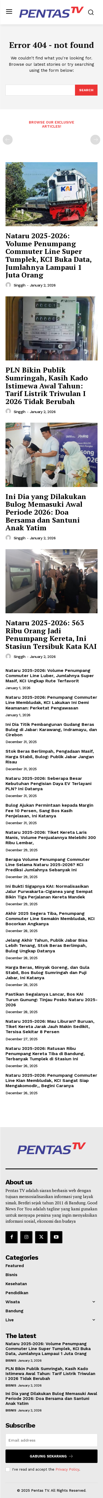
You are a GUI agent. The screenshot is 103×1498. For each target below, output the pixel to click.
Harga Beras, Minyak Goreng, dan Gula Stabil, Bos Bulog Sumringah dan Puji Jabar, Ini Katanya (47, 972)
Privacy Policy (67, 1469)
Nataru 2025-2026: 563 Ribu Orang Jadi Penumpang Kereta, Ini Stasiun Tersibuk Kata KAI (51, 634)
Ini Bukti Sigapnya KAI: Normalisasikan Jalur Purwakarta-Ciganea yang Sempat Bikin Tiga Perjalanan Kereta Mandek (49, 891)
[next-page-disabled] (95, 140)
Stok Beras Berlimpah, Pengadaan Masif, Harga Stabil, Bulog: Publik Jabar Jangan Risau (49, 756)
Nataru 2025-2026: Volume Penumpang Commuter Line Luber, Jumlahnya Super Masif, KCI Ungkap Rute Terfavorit (49, 675)
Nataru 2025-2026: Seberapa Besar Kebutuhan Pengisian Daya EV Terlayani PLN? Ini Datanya (48, 783)
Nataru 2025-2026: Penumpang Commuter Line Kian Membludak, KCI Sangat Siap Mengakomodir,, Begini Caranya (51, 1080)
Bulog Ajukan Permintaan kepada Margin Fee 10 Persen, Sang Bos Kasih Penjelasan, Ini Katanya (49, 810)
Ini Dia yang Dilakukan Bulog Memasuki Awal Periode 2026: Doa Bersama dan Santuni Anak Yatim (45, 512)
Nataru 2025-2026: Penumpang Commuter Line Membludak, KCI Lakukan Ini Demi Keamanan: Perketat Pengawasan (51, 702)
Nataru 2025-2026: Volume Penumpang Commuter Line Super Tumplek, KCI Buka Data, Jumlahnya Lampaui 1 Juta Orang (48, 255)
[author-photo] (9, 285)
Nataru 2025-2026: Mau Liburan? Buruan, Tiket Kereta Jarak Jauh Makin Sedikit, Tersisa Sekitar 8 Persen (49, 1026)
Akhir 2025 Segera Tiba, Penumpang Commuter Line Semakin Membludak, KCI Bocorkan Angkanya (50, 918)
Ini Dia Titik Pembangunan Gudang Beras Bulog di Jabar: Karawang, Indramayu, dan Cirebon (51, 729)
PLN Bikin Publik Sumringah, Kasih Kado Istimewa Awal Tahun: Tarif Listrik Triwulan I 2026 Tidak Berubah (46, 385)
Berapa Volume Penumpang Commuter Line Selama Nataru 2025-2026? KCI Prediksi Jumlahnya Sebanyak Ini (47, 864)
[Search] (86, 90)
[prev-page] (8, 140)
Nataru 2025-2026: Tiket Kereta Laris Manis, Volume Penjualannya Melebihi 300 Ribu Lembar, (50, 837)
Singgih (20, 285)
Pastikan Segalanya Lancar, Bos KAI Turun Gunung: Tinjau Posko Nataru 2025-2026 (51, 999)
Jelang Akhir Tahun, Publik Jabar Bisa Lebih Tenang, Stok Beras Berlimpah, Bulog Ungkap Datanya (46, 945)
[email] (51, 1440)
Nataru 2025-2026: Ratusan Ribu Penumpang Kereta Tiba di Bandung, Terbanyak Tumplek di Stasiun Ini (45, 1053)
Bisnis (10, 1360)
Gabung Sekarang (51, 1456)
